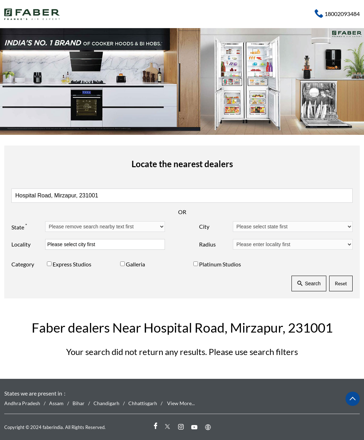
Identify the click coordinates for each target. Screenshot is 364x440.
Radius (207, 244)
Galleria (135, 264)
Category (22, 264)
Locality (21, 244)
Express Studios (72, 264)
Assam (56, 403)
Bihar (79, 403)
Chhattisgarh (142, 403)
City (204, 226)
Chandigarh (106, 403)
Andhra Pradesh (22, 403)
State (19, 226)
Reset (341, 283)
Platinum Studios (220, 264)
